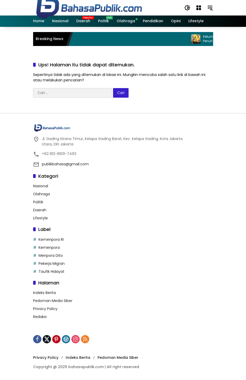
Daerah (39, 210)
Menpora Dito (51, 255)
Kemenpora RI (51, 239)
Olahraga (41, 194)
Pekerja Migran (52, 263)
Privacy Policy (45, 308)
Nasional (40, 186)
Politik (38, 202)
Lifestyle (40, 218)
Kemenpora (49, 247)
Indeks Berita (44, 292)
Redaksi (40, 316)
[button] (187, 8)
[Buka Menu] (199, 8)
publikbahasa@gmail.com (65, 164)
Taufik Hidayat (51, 271)
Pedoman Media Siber (52, 300)
